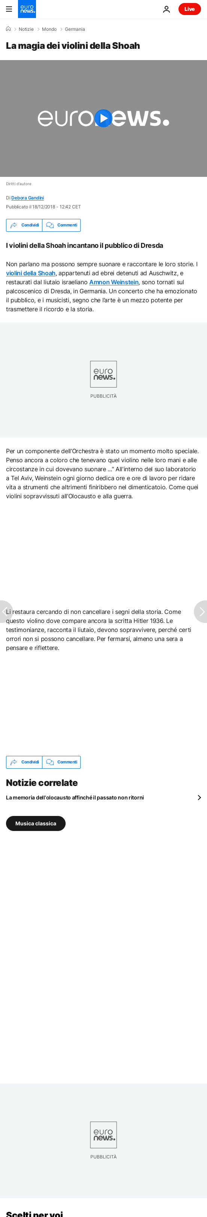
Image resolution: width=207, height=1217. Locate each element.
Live (189, 9)
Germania (75, 29)
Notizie (26, 29)
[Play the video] (103, 118)
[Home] (8, 29)
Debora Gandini (27, 198)
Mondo (49, 29)
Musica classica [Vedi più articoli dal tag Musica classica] (35, 823)
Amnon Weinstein (113, 282)
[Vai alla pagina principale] (27, 9)
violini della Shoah (31, 273)
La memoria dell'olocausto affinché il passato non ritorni (75, 797)
